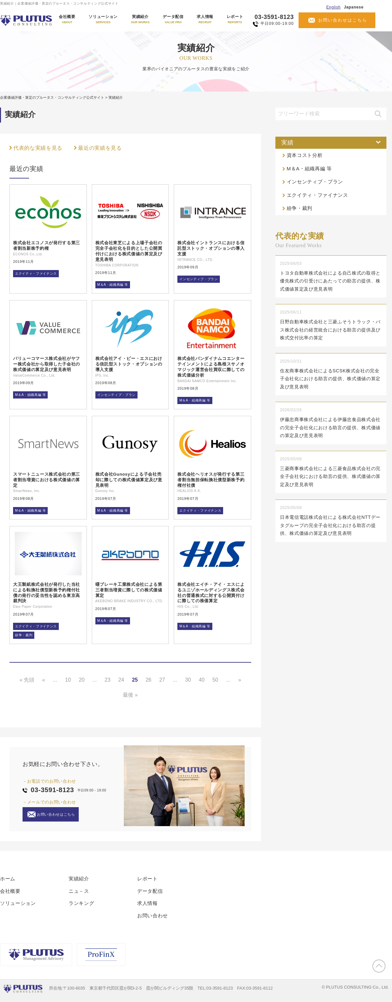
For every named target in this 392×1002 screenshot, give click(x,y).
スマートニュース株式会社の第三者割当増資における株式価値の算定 (46, 480)
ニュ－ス (79, 891)
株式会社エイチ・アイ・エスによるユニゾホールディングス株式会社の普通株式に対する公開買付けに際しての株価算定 (210, 592)
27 (162, 680)
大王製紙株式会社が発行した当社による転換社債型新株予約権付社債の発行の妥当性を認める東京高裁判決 (46, 592)
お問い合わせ (152, 915)
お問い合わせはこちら (342, 20)
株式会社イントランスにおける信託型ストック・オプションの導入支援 (210, 248)
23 (107, 680)
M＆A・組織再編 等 (112, 284)
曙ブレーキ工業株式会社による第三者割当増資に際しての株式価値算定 (128, 590)
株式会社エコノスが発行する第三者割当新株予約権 (46, 245)
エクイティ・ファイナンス (36, 273)
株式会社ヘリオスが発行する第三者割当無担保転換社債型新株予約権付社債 (210, 480)
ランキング (81, 903)
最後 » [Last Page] (130, 695)
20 (82, 680)
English (333, 7)
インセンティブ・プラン (198, 279)
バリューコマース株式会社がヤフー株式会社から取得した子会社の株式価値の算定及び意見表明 (46, 364)
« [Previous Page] (43, 680)
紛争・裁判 (23, 635)
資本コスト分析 (305, 155)
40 (201, 680)
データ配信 (173, 19)
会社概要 (67, 19)
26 (149, 680)
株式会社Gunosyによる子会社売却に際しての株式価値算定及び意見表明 (128, 480)
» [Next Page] (239, 680)
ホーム (7, 878)
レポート (235, 19)
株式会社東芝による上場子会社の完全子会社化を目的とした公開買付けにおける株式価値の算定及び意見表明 (128, 251)
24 (121, 680)
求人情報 (205, 19)
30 (188, 680)
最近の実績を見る (100, 148)
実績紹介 (140, 19)
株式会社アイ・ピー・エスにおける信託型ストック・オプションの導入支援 (128, 364)
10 (68, 680)
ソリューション (103, 19)
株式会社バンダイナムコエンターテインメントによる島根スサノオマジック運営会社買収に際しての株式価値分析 (210, 367)
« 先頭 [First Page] (27, 680)
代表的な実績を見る (37, 148)
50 (215, 680)
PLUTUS (26, 20)
